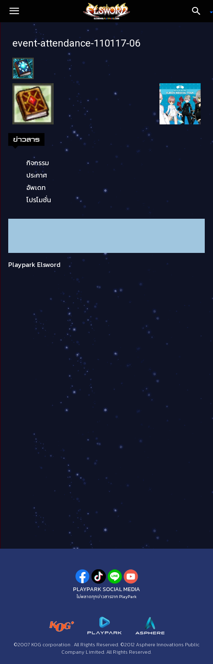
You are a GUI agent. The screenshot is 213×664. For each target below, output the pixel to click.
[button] (14, 11)
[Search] (199, 11)
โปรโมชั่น (38, 200)
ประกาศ (36, 175)
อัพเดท (36, 187)
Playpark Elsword (34, 264)
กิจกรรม (37, 163)
